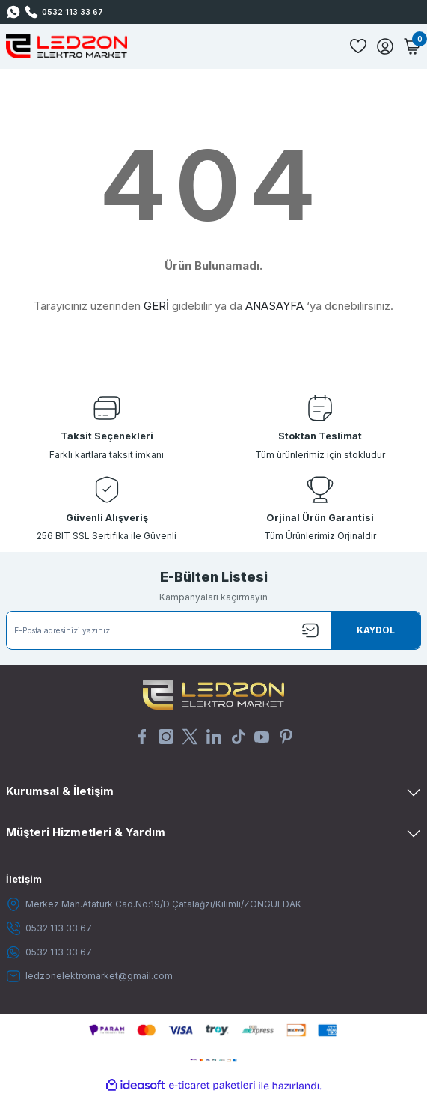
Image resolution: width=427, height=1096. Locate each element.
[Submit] (375, 630)
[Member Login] (385, 46)
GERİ (156, 306)
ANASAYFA (274, 306)
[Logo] (66, 46)
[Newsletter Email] (213, 630)
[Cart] (412, 46)
